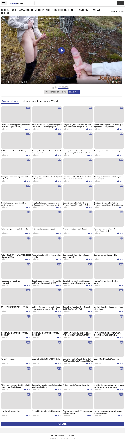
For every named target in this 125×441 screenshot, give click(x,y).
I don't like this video (56, 87)
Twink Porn (60, 439)
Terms (71, 435)
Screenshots (55, 92)
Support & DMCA (57, 435)
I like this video (53, 87)
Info (46, 92)
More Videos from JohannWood (40, 101)
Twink (16, 3)
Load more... (63, 424)
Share (64, 92)
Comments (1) (74, 92)
